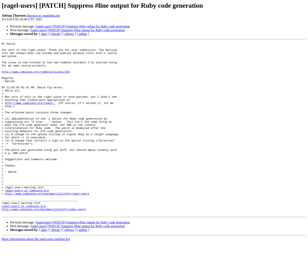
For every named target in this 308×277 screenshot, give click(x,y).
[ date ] (44, 34)
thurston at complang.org (43, 15)
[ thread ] (55, 34)
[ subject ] (69, 34)
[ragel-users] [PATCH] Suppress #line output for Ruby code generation (83, 26)
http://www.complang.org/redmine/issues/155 (36, 78)
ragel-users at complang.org (27, 220)
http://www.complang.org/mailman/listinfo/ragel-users (47, 224)
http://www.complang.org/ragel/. (30, 115)
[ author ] (83, 34)
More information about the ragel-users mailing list (36, 273)
